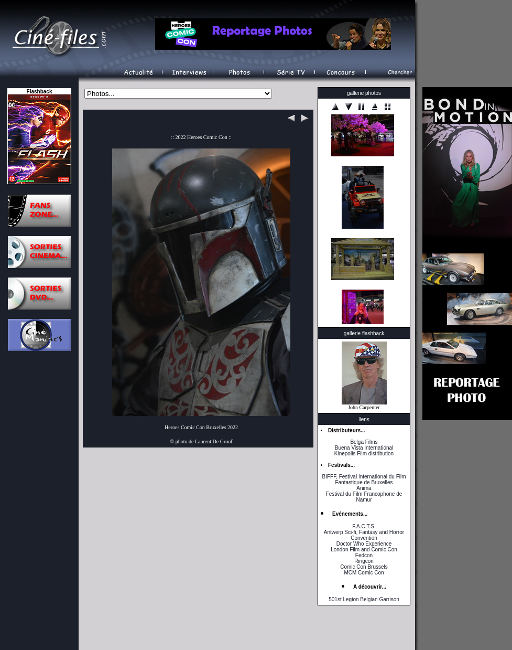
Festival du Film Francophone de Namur (364, 497)
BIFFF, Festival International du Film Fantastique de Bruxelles (364, 479)
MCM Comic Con (364, 573)
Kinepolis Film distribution (364, 453)
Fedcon (364, 555)
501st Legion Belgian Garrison (364, 599)
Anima (363, 488)
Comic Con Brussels (364, 567)
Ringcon (364, 561)
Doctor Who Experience (364, 544)
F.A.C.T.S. (363, 526)
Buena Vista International (364, 448)
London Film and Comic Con (364, 549)
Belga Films (363, 442)
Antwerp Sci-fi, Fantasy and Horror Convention (364, 535)
